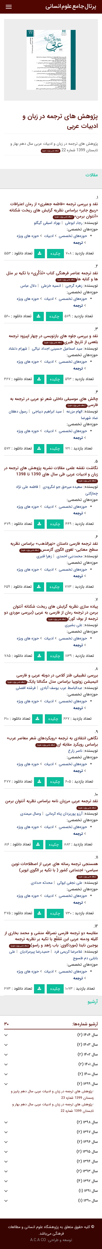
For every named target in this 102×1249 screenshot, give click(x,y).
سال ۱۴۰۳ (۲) (87, 1045)
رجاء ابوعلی (73, 223)
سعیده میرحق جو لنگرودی (62, 487)
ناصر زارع (75, 751)
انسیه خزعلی (51, 286)
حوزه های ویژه (28, 236)
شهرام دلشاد (17, 349)
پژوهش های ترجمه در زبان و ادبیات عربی (60, 121)
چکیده (55, 254)
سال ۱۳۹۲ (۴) (87, 1181)
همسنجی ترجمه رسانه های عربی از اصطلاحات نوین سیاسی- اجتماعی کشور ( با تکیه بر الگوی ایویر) (54, 870)
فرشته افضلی (26, 688)
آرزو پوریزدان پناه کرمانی (64, 814)
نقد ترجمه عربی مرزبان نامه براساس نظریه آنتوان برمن (51, 804)
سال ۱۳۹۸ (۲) (87, 1122)
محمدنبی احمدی (69, 556)
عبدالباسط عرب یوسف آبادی (61, 688)
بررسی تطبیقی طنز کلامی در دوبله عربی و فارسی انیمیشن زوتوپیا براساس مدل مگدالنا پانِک (52, 678)
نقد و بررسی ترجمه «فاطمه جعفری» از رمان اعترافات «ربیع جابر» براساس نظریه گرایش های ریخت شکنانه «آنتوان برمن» (53, 210)
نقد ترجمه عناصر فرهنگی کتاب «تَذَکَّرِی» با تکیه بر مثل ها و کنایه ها (52, 276)
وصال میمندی (30, 814)
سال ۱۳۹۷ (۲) (87, 1132)
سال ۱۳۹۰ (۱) (88, 1201)
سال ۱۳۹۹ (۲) (87, 1084)
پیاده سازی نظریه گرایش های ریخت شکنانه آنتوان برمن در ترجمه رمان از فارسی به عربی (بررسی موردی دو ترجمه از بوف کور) (51, 612)
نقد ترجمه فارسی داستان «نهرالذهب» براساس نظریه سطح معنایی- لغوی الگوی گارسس (54, 546)
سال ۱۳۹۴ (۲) (87, 1161)
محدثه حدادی (41, 883)
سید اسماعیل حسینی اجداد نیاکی (57, 349)
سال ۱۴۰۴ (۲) (87, 1035)
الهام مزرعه (74, 411)
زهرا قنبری (44, 556)
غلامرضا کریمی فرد (68, 952)
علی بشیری (73, 625)
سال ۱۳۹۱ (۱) (88, 1191)
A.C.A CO (38, 1240)
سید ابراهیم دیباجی (47, 411)
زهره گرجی (74, 286)
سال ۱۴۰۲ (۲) (88, 1054)
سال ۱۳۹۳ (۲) (87, 1171)
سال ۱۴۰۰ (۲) (88, 1074)
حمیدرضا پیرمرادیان (35, 952)
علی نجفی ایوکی (69, 883)
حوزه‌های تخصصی (73, 236)
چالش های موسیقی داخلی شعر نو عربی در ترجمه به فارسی (54, 402)
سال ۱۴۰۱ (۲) (88, 1064)
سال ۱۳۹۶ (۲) (87, 1142)
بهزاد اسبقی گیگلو (47, 223)
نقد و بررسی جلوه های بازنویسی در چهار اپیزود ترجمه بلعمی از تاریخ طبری (53, 339)
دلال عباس (28, 286)
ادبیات (49, 236)
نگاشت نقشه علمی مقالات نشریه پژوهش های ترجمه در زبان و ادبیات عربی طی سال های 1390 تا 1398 (51, 474)
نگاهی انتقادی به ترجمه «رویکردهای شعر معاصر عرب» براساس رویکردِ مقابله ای (52, 741)
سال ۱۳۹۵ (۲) (87, 1152)
